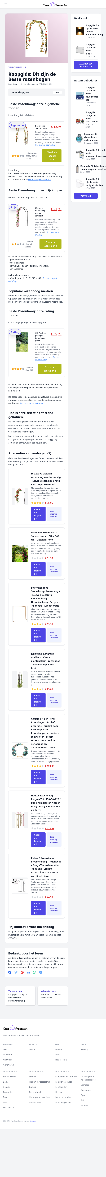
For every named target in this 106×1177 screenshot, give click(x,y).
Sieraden (85, 1084)
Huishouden (35, 1102)
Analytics (7, 1059)
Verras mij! (86, 196)
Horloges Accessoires (39, 1097)
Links (57, 1054)
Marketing (8, 1054)
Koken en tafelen (63, 1097)
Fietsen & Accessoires (39, 1081)
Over (5, 1049)
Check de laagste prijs (52, 156)
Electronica (8, 1107)
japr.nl (33, 1121)
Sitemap (59, 1049)
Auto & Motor (9, 1076)
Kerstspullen (61, 1087)
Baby (5, 1081)
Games (32, 1087)
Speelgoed (86, 1090)
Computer (8, 1092)
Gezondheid (35, 1092)
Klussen (59, 1092)
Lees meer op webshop (54, 514)
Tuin (10, 67)
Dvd (5, 1102)
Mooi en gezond (63, 1102)
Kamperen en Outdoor (66, 1076)
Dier (5, 1097)
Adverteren (8, 1064)
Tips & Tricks (61, 1059)
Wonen (84, 1105)
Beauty (6, 1087)
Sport (83, 1095)
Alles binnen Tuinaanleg (85, 65)
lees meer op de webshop (45, 145)
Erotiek (32, 1076)
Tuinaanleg (20, 67)
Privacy (84, 1049)
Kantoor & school (63, 1081)
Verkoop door (31, 156)
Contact (33, 1049)
